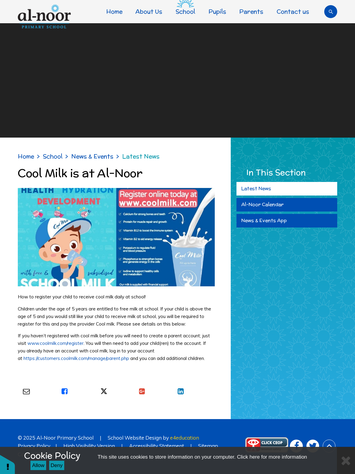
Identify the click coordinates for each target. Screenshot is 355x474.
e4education (184, 437)
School (52, 156)
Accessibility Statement (156, 446)
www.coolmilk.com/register (55, 343)
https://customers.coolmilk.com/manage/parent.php (76, 358)
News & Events (92, 156)
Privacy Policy (34, 446)
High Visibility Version (89, 446)
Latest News (141, 156)
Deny (57, 465)
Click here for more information (272, 457)
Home (26, 156)
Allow (38, 465)
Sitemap (208, 446)
